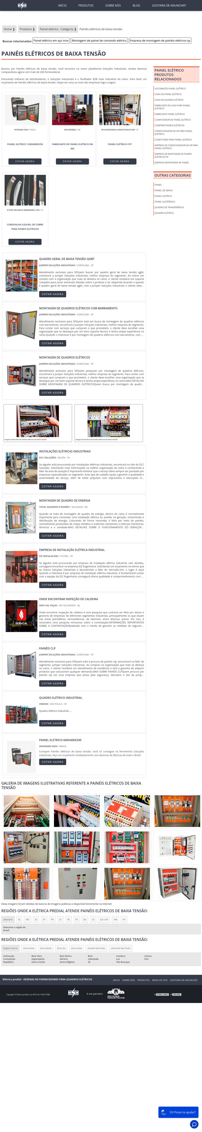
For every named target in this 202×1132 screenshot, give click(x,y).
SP (44, 839)
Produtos (143, 899)
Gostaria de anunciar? (184, 899)
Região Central (10, 868)
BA (85, 839)
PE (77, 839)
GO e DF (104, 839)
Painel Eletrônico (165, 201)
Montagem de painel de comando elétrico (99, 40)
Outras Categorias (172, 175)
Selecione (8, 839)
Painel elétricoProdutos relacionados (169, 74)
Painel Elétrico (163, 196)
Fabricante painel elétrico (170, 114)
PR (52, 839)
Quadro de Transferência (169, 207)
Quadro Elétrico (164, 212)
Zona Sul (61, 868)
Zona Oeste (45, 868)
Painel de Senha (163, 190)
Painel (158, 184)
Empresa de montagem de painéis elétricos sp (160, 40)
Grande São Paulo (96, 868)
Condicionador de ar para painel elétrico (173, 133)
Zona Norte (28, 868)
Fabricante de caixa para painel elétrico (172, 107)
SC (60, 839)
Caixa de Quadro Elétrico (169, 99)
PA (124, 839)
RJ (19, 839)
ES (36, 839)
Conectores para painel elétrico (173, 139)
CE (93, 839)
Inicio (116, 899)
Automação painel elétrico (170, 88)
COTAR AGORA (19, 161)
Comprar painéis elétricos (169, 125)
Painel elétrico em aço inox (50, 40)
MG (27, 839)
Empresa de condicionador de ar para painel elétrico (176, 147)
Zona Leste (76, 868)
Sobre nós (128, 899)
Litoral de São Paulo (120, 868)
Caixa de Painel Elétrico (168, 94)
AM (115, 839)
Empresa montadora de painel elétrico (172, 164)
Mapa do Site (159, 899)
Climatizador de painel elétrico (173, 119)
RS (68, 839)
